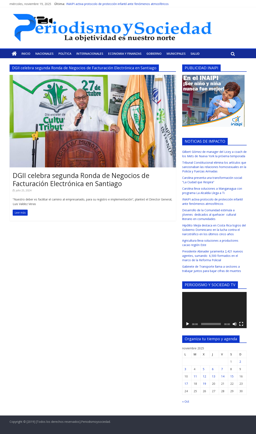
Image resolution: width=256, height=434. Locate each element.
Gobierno (154, 54)
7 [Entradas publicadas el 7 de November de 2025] (222, 369)
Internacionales (89, 54)
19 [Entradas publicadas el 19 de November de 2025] (204, 384)
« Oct (185, 401)
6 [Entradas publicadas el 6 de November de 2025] (213, 369)
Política (64, 54)
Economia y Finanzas (124, 54)
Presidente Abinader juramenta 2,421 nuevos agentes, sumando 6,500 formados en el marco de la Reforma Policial (212, 255)
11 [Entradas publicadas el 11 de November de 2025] (195, 376)
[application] (214, 310)
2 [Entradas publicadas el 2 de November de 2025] (240, 362)
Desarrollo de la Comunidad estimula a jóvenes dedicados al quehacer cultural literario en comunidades (209, 214)
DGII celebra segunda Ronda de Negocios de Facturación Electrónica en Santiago (81, 179)
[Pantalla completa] (241, 324)
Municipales (176, 54)
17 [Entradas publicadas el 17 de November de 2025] (186, 384)
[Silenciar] (235, 324)
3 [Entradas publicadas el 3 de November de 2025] (185, 369)
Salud (195, 54)
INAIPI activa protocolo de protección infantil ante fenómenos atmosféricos (117, 4)
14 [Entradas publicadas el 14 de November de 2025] (222, 376)
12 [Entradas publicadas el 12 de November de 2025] (204, 376)
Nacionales (44, 54)
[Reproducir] (188, 324)
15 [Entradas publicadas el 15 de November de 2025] (232, 376)
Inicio (25, 54)
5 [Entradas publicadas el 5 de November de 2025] (203, 369)
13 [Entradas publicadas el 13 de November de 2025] (213, 376)
